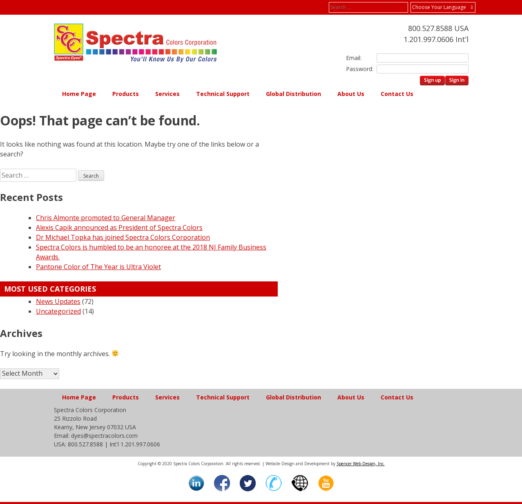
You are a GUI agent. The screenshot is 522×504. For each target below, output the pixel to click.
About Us (350, 94)
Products (125, 94)
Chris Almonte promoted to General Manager (105, 217)
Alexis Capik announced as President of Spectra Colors (119, 227)
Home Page (79, 94)
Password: (358, 69)
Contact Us (397, 94)
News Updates (58, 301)
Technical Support (223, 94)
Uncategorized (58, 311)
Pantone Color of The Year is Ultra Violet (98, 266)
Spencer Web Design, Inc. (361, 463)
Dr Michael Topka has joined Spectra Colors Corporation (123, 237)
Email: (353, 58)
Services (167, 94)
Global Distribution (293, 94)
